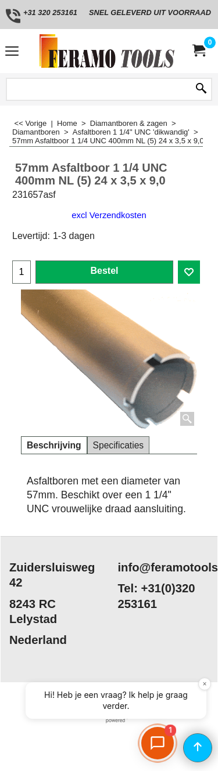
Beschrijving (54, 445)
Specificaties (118, 445)
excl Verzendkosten (109, 215)
